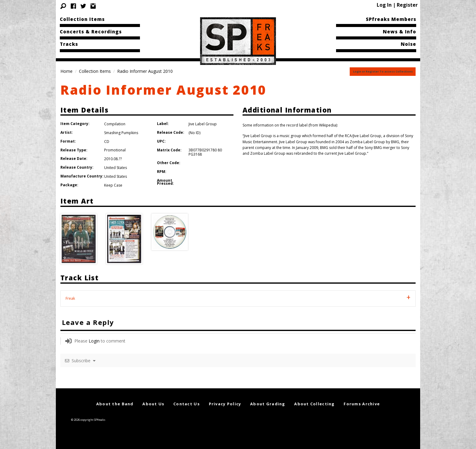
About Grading (267, 404)
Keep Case (113, 185)
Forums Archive (362, 404)
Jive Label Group (203, 124)
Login (94, 341)
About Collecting (314, 404)
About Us (153, 404)
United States (115, 167)
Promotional (115, 150)
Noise (408, 44)
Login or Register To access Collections (383, 71)
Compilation (114, 124)
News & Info (399, 32)
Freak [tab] (70, 298)
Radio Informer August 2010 (163, 89)
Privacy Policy (225, 404)
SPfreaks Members (391, 19)
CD (106, 141)
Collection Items (82, 19)
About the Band (115, 404)
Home (66, 71)
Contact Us (186, 404)
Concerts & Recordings (91, 32)
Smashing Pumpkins (121, 132)
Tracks (69, 44)
